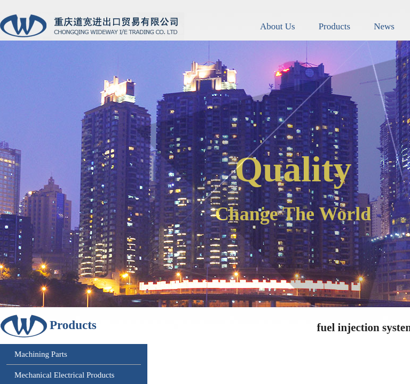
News (384, 26)
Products (335, 26)
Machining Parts (40, 354)
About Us (277, 26)
